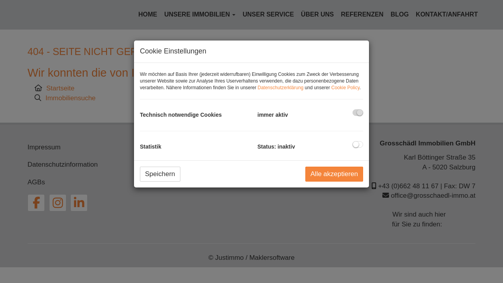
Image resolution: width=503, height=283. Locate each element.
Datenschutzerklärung (281, 87)
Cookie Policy (345, 87)
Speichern (160, 174)
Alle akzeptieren (334, 174)
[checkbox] (357, 112)
